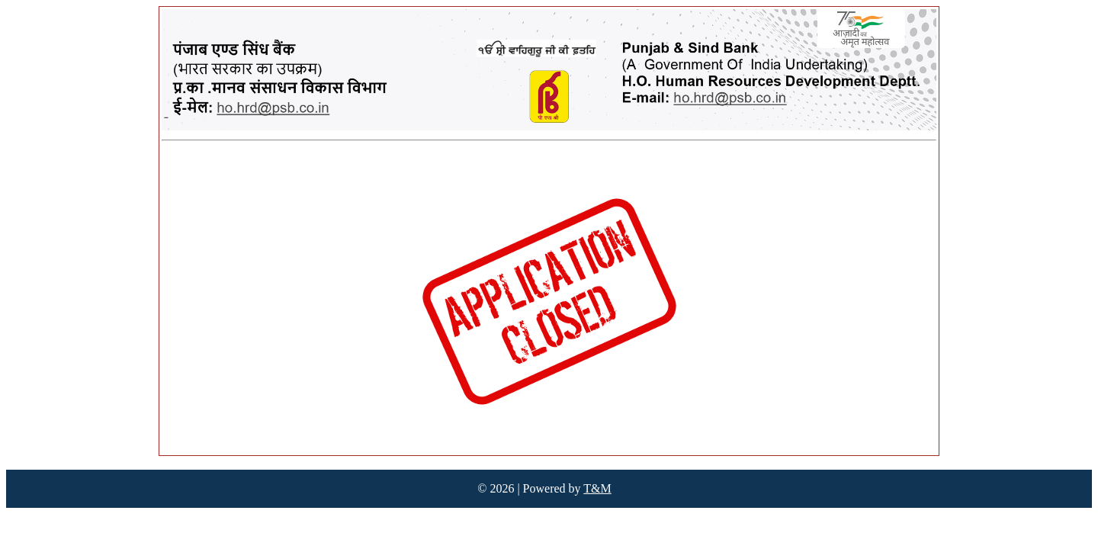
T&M (597, 488)
